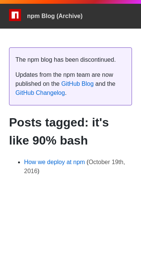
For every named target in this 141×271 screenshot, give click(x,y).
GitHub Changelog (40, 93)
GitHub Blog (77, 84)
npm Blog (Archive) (55, 16)
